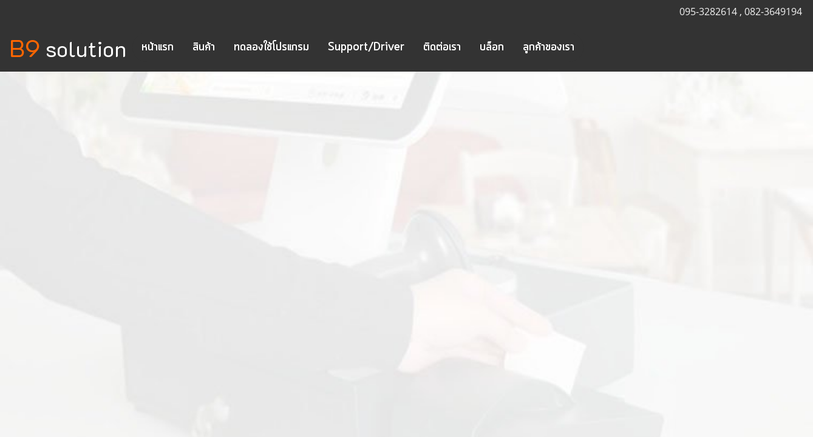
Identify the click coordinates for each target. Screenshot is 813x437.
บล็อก (492, 47)
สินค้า (203, 47)
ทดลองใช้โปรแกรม (271, 47)
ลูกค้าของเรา (548, 47)
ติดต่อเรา (442, 47)
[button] (594, 47)
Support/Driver (366, 47)
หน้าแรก (157, 47)
